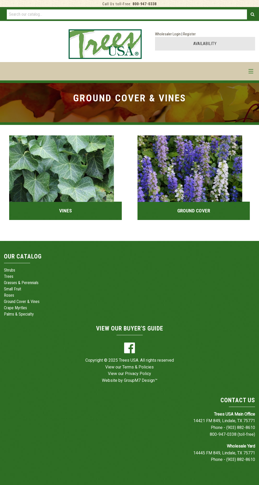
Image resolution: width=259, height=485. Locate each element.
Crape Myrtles (15, 307)
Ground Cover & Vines (22, 301)
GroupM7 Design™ (140, 380)
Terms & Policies (138, 367)
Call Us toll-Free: (129, 4)
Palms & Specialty (19, 314)
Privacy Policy (138, 373)
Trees (8, 276)
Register (189, 34)
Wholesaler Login (168, 34)
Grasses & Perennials (21, 282)
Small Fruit (12, 288)
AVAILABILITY (205, 43)
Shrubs (9, 270)
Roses (9, 295)
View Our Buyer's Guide (129, 328)
